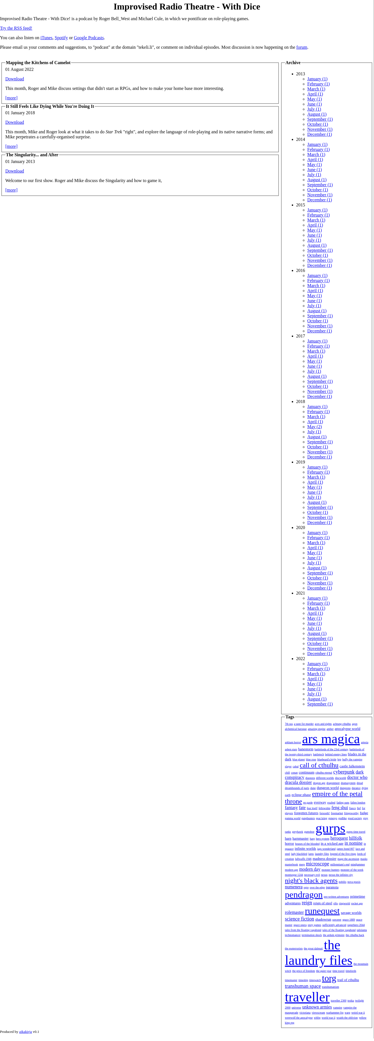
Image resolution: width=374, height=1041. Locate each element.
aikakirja (25, 1032)
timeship (303, 980)
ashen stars (291, 749)
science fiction (299, 919)
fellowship (324, 808)
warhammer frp (335, 1012)
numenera (294, 886)
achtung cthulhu (342, 723)
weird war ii (358, 1012)
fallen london (358, 802)
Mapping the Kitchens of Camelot (38, 62)
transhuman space (303, 986)
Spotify (61, 37)
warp (347, 1012)
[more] (11, 98)
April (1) (315, 94)
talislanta (362, 929)
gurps (330, 828)
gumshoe (309, 831)
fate (302, 807)
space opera (300, 924)
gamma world (292, 818)
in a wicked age (332, 843)
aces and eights (323, 723)
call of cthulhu (319, 765)
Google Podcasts (89, 37)
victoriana (305, 1012)
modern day (309, 869)
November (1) (320, 129)
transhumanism (330, 986)
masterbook (291, 864)
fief (359, 808)
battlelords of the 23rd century (331, 749)
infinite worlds (305, 848)
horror (289, 843)
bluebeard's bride (326, 759)
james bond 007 (345, 848)
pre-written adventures (336, 896)
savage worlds (351, 912)
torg (329, 978)
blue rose (311, 759)
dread (360, 782)
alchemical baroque (296, 728)
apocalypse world (347, 728)
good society (355, 818)
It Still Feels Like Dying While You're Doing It (50, 106)
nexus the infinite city (341, 874)
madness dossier (325, 858)
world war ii (328, 1017)
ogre (306, 887)
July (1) (314, 109)
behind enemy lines (336, 754)
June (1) (314, 104)
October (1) (317, 124)
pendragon (304, 894)
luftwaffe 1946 (303, 858)
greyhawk (297, 831)
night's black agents (311, 880)
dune (313, 788)
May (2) (314, 426)
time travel (339, 970)
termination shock (312, 935)
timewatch (315, 980)
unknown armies (317, 1007)
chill (287, 772)
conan (294, 772)
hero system (322, 838)
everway (320, 802)
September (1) (320, 119)
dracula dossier (298, 782)
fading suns (343, 802)
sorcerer (336, 919)
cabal (295, 766)
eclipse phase (301, 795)
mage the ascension (348, 858)
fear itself (312, 808)
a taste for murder (304, 723)
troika (350, 1000)
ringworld (344, 903)
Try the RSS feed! (16, 28)
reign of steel (322, 903)
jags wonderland (326, 848)
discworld (340, 777)
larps (311, 853)
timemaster (291, 980)
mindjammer (358, 864)
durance (356, 788)
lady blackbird (299, 853)
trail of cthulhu (348, 980)
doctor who (357, 777)
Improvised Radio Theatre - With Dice (187, 6)
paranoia (332, 887)
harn (288, 838)
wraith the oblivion (347, 1017)
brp (339, 759)
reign (307, 902)
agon (354, 723)
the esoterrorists (294, 948)
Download (14, 78)
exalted (331, 802)
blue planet (299, 759)
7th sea (289, 723)
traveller (307, 996)
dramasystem (348, 782)
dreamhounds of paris (297, 788)
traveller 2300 (338, 1000)
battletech (318, 754)
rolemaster (294, 912)
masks (363, 858)
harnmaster (301, 838)
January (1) (317, 78)
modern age (291, 869)
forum (301, 47)
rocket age (357, 903)
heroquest (339, 838)
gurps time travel (355, 831)
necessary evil (312, 874)
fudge (364, 813)
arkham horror (293, 742)
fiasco (352, 808)
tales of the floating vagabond (339, 929)
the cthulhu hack (355, 935)
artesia (364, 742)
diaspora (310, 777)
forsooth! (324, 813)
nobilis (342, 881)
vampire (337, 1007)
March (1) (316, 89)
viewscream (318, 1012)
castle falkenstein (352, 766)
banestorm (305, 749)
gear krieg (321, 818)
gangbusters (308, 818)
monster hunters (330, 869)
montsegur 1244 (294, 874)
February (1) (318, 83)
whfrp (317, 1017)
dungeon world (328, 788)
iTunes (47, 37)
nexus (324, 874)
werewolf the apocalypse (299, 1017)
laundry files (322, 853)
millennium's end (340, 864)
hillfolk (355, 838)
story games (314, 924)
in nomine (354, 843)
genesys (332, 818)
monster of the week (352, 869)
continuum (306, 772)
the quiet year (323, 970)
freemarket (337, 813)
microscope (317, 864)
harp (312, 838)
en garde (308, 802)
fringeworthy (351, 813)
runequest (322, 911)
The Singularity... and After (32, 154)
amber (330, 728)
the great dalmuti (313, 948)
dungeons (345, 788)
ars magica (331, 738)
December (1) (319, 134)
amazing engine (317, 728)
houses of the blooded (307, 843)
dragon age (319, 782)
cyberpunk (343, 772)
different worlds (325, 777)
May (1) (314, 99)
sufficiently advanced (334, 924)
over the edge (317, 887)
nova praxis (353, 881)
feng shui (339, 807)
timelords (351, 970)
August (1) (317, 114)
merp (302, 864)
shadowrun (323, 919)
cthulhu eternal (324, 772)
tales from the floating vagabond (303, 929)
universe (296, 1007)
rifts (335, 903)
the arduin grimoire (334, 935)
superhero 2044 (356, 924)
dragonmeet (333, 782)
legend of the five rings (343, 853)
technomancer (293, 935)
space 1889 (348, 919)
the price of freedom (303, 970)
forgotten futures (306, 813)
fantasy (291, 807)
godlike (342, 818)
